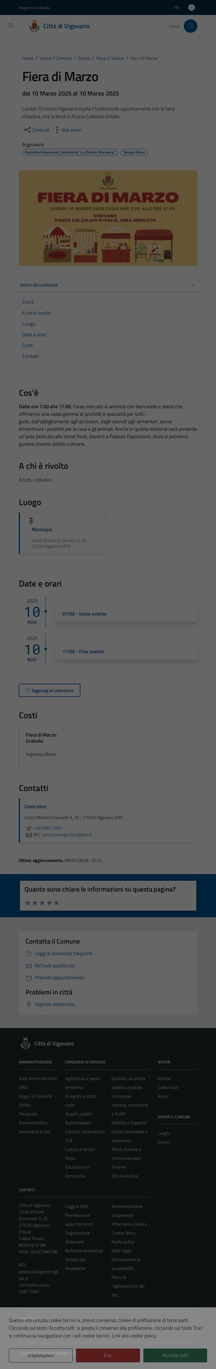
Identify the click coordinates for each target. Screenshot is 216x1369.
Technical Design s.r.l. (56, 1353)
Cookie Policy (123, 1232)
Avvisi (163, 1096)
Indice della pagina (108, 285)
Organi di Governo (35, 1096)
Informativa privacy (129, 1224)
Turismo (118, 1167)
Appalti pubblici (79, 1113)
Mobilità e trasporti (128, 1122)
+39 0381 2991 (43, 828)
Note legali (121, 1250)
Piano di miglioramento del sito (128, 1286)
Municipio (42, 529)
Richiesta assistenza (84, 1250)
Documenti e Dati (35, 1131)
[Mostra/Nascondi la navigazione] (11, 25)
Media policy (122, 1241)
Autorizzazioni (78, 1122)
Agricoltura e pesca (82, 1078)
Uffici (23, 1087)
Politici (25, 1105)
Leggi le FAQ (76, 1206)
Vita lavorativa (124, 1175)
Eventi (164, 1142)
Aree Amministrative (38, 1078)
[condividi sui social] (36, 129)
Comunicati (168, 1087)
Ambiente (74, 1087)
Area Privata (30, 1318)
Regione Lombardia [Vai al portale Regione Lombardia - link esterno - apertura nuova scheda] (34, 8)
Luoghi (164, 1133)
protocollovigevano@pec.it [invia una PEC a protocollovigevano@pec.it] (67, 834)
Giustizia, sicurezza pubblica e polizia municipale (128, 1087)
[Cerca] (190, 26)
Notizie (164, 1078)
